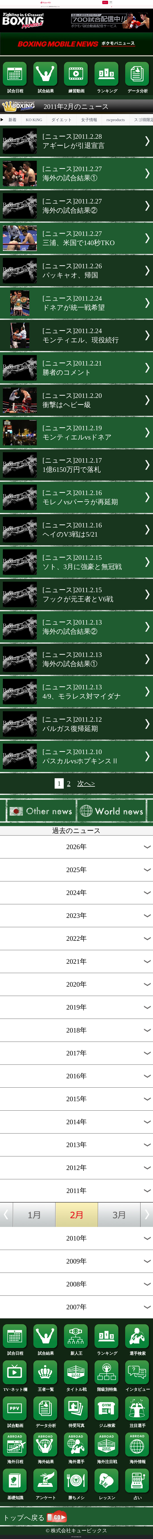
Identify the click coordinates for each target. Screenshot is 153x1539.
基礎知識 (15, 1496)
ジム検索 (107, 1423)
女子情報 (89, 120)
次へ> (86, 783)
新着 (12, 120)
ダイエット (61, 120)
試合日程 (15, 89)
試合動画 (15, 1423)
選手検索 (138, 1351)
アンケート (46, 1496)
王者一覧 (46, 1387)
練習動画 (76, 89)
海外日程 (15, 1460)
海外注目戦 (107, 1460)
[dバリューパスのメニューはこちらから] (110, 2)
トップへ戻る (35, 1517)
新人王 (76, 1351)
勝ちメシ (76, 1496)
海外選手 (76, 1460)
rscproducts (115, 120)
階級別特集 (107, 1387)
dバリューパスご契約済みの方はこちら (50, 6)
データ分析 (138, 89)
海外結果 (46, 1460)
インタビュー (138, 1387)
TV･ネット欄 (15, 1387)
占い (138, 1496)
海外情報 (138, 1460)
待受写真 (76, 1423)
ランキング (107, 89)
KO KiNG (34, 120)
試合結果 (46, 89)
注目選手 (138, 1423)
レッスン (107, 1496)
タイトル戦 (76, 1387)
